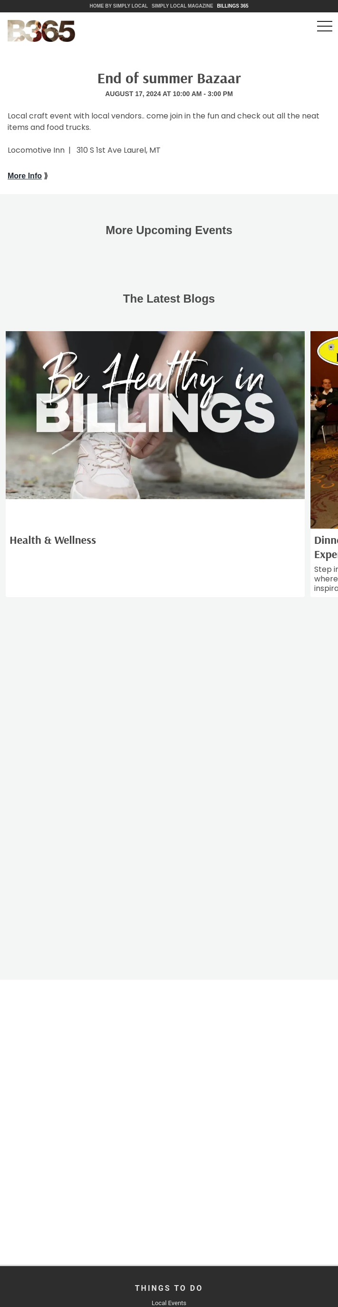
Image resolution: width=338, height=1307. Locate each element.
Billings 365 (232, 6)
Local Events (169, 1303)
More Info (25, 176)
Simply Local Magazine (182, 6)
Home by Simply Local (118, 6)
